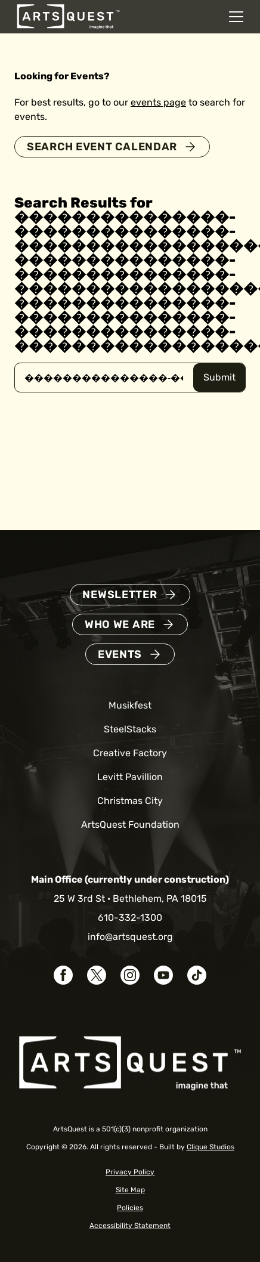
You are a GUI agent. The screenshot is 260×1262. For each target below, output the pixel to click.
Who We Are (120, 624)
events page (158, 102)
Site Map (130, 1190)
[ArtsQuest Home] (68, 15)
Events (120, 654)
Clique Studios (210, 1147)
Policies (130, 1208)
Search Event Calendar (102, 146)
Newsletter (119, 594)
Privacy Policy (130, 1172)
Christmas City (130, 800)
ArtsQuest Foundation (130, 824)
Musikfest (130, 705)
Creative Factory (130, 753)
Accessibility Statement (130, 1225)
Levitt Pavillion (130, 776)
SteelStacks (130, 729)
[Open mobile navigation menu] (236, 16)
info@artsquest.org (130, 936)
